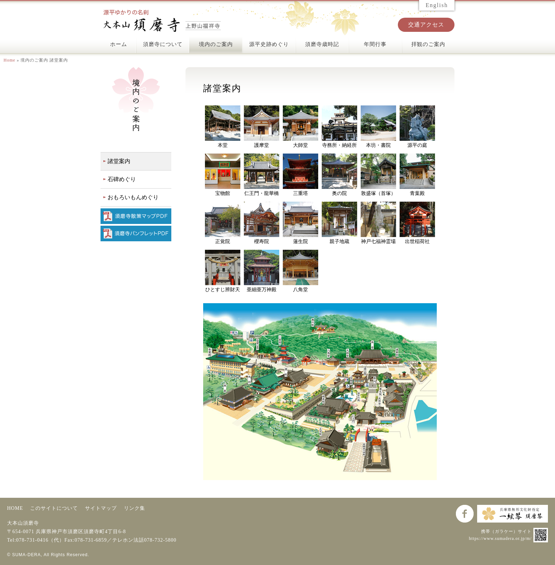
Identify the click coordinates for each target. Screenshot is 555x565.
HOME (15, 508)
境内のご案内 (216, 44)
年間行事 (375, 44)
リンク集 (134, 508)
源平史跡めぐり (269, 44)
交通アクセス (426, 25)
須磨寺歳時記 (322, 44)
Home (9, 60)
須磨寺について (163, 44)
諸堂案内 (119, 161)
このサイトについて (54, 508)
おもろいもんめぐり (133, 197)
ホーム (118, 44)
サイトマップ (101, 508)
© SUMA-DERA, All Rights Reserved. (48, 554)
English (437, 5)
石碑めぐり (122, 179)
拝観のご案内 (428, 44)
